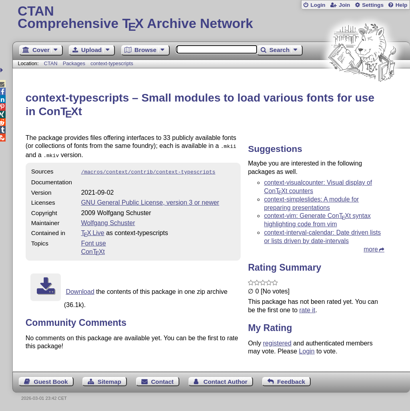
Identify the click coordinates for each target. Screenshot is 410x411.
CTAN (51, 63)
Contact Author (225, 381)
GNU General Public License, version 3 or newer (150, 200)
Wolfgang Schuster (108, 220)
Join (344, 5)
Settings (373, 5)
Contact (162, 381)
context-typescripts (111, 63)
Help (402, 5)
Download (80, 289)
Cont (93, 249)
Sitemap (109, 381)
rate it (307, 310)
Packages (75, 63)
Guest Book (51, 381)
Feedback (291, 381)
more (371, 249)
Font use (93, 240)
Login (317, 5)
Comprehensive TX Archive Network (211, 18)
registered (277, 343)
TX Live (92, 230)
